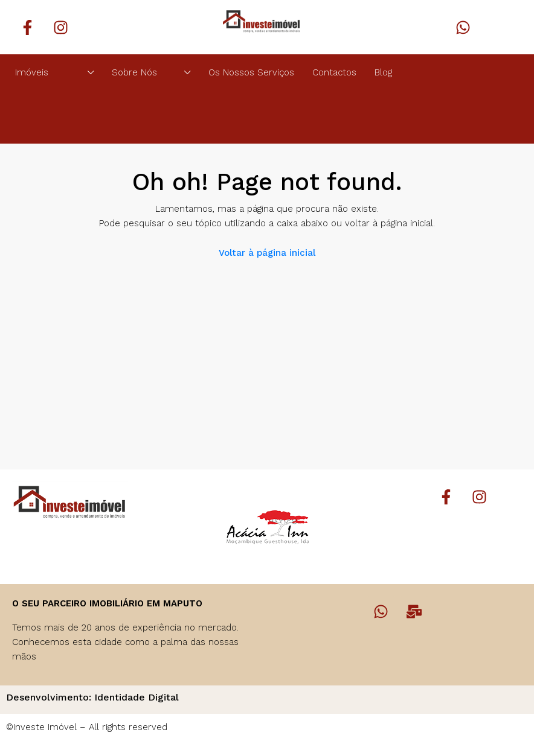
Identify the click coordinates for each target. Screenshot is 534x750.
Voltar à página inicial (267, 252)
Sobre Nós (134, 72)
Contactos (334, 72)
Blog (383, 72)
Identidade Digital (136, 697)
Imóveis (31, 72)
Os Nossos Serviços (251, 72)
